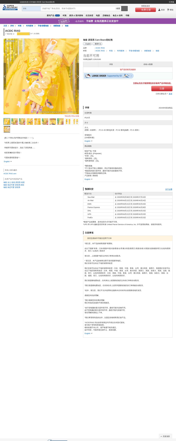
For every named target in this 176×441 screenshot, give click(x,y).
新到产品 (53, 15)
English (88, 44)
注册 (162, 88)
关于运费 (168, 189)
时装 (64, 15)
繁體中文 (98, 44)
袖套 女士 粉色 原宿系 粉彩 (14, 182)
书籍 (127, 15)
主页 (5, 26)
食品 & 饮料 (118, 15)
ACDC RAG (8, 174)
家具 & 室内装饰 (76, 15)
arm (14, 174)
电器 (98, 15)
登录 (170, 94)
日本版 (171, 2)
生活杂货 (89, 15)
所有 (12, 26)
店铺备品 (106, 15)
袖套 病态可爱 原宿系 (11, 187)
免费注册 (146, 9)
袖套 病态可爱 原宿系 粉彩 (13, 185)
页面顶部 (166, 436)
